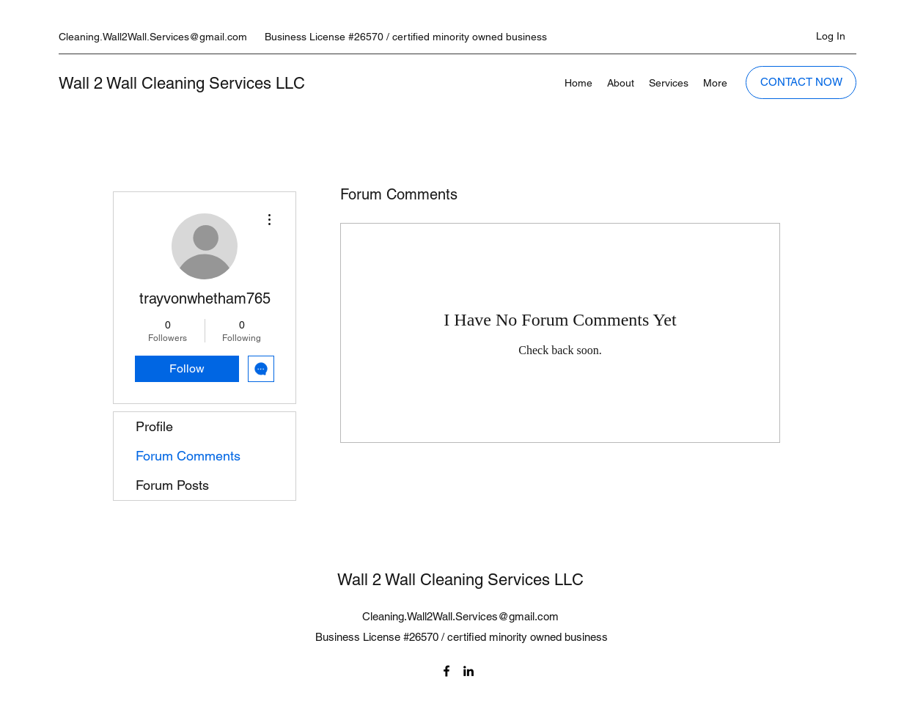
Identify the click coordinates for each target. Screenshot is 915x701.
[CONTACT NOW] (801, 82)
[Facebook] (446, 671)
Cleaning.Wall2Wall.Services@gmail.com (153, 37)
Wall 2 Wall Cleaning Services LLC (182, 83)
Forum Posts (172, 485)
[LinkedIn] (468, 671)
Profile (154, 426)
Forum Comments (188, 455)
